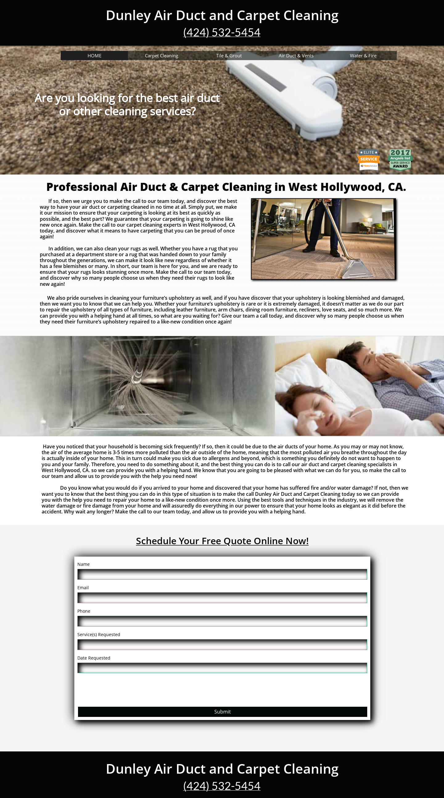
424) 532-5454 (224, 32)
